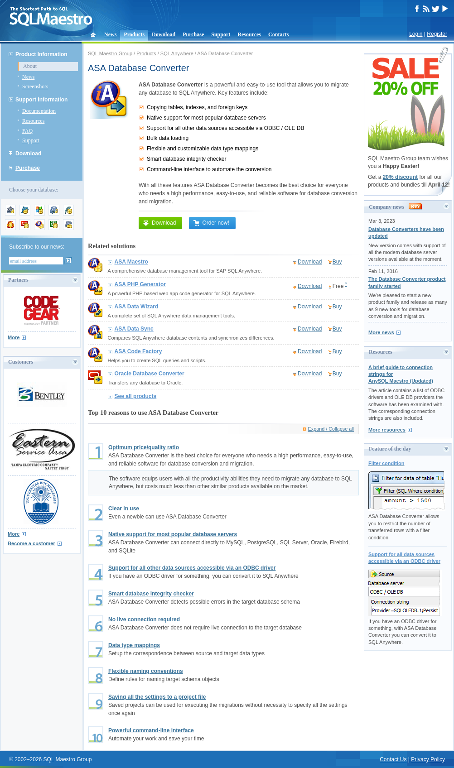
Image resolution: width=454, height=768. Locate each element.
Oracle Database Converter (149, 373)
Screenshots (35, 86)
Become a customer (31, 543)
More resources (387, 429)
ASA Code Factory (138, 351)
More (13, 337)
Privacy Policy (428, 759)
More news (381, 332)
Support (220, 34)
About (30, 66)
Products (134, 34)
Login (415, 34)
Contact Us (393, 759)
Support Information (41, 99)
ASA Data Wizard (137, 306)
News (110, 34)
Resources (249, 34)
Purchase (193, 34)
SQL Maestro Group (110, 53)
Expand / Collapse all (331, 429)
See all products (136, 396)
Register (437, 34)
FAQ (27, 131)
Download (163, 34)
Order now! (211, 223)
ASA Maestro (131, 262)
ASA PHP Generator (140, 284)
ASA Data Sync (134, 329)
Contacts (278, 34)
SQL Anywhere (176, 53)
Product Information (41, 54)
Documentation (39, 111)
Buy (337, 262)
